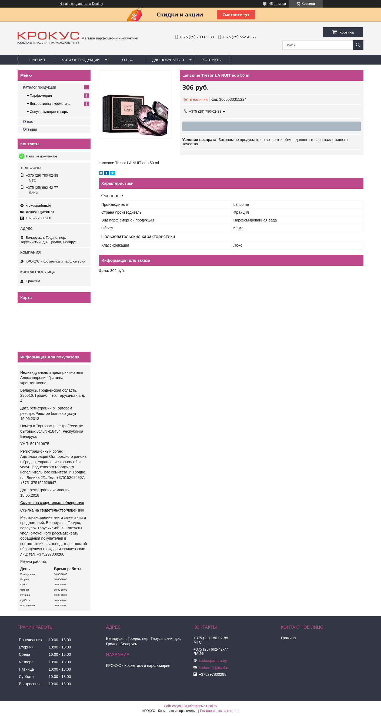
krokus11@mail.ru (39, 212)
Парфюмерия (41, 95)
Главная (37, 60)
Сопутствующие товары (49, 112)
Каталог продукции (80, 60)
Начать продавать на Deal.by (81, 4)
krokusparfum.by (39, 205)
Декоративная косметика (50, 104)
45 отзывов (277, 4)
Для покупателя (168, 60)
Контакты (212, 60)
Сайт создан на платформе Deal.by (190, 706)
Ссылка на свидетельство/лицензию (52, 502)
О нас (127, 60)
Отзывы (30, 129)
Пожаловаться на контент (219, 711)
